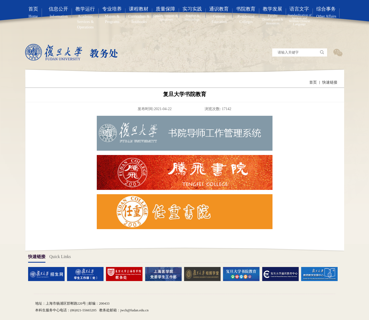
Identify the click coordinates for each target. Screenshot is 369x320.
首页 (313, 82)
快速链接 (329, 82)
